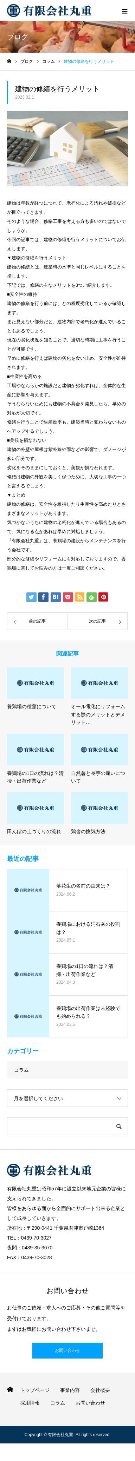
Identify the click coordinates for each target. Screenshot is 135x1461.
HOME (10, 1390)
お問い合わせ (67, 1350)
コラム (21, 1070)
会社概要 (100, 1390)
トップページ (35, 1390)
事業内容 (70, 1390)
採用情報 (30, 1403)
